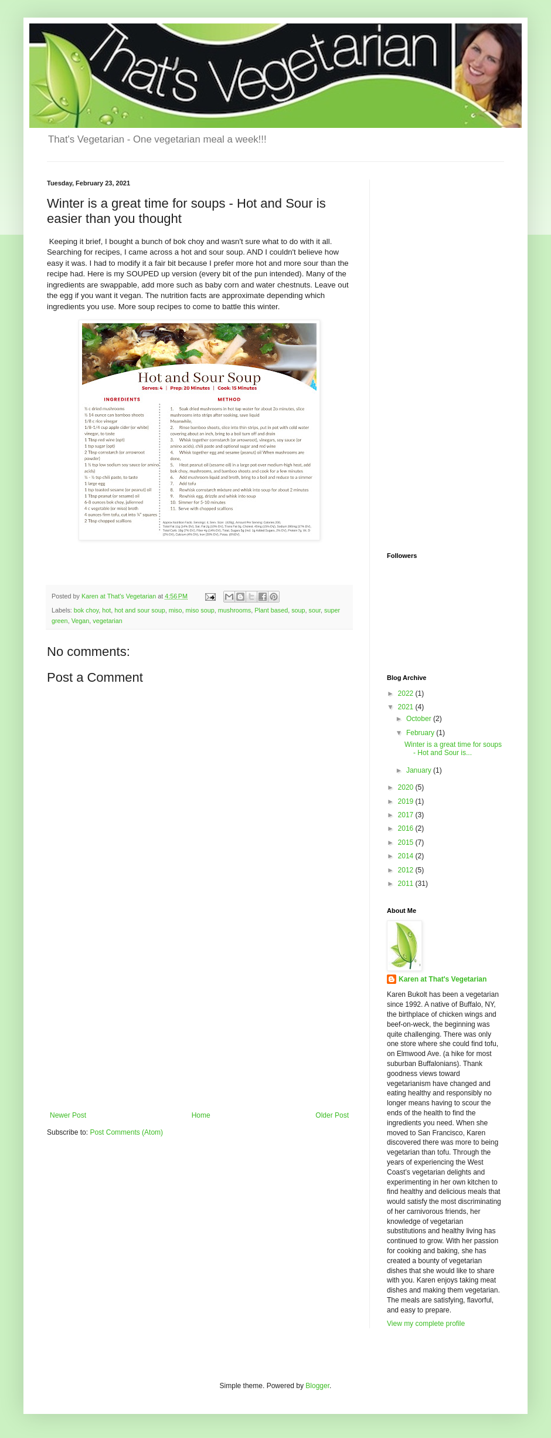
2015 (407, 842)
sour (315, 610)
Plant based (271, 610)
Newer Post (68, 1115)
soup (298, 610)
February (421, 733)
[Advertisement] (199, 1023)
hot (106, 610)
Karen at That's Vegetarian (443, 979)
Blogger (317, 1386)
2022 (407, 693)
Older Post (332, 1115)
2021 (407, 707)
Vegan (81, 620)
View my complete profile (426, 1323)
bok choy (86, 610)
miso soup (200, 610)
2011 (407, 883)
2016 (407, 828)
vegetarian (107, 620)
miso (175, 610)
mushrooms (234, 610)
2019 (407, 801)
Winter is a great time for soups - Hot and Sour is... (453, 748)
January (419, 770)
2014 (407, 856)
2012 (407, 870)
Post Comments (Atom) (126, 1132)
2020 (407, 787)
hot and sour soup (139, 610)
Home (201, 1115)
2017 (407, 815)
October (419, 719)
